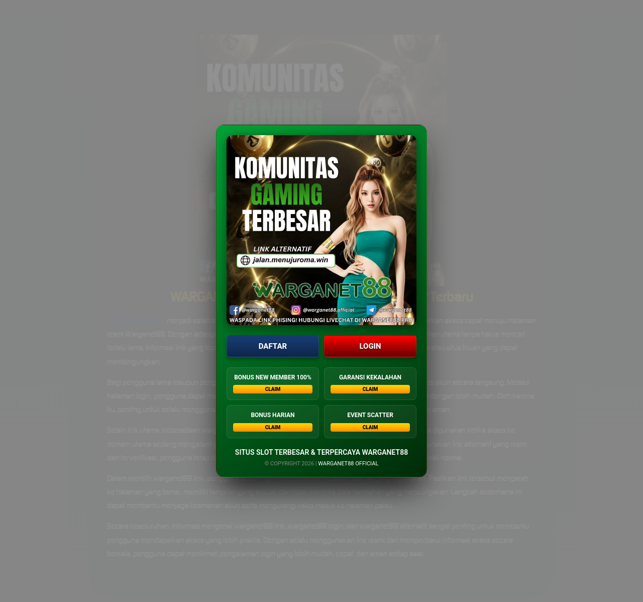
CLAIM (273, 389)
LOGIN (370, 346)
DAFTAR (273, 346)
